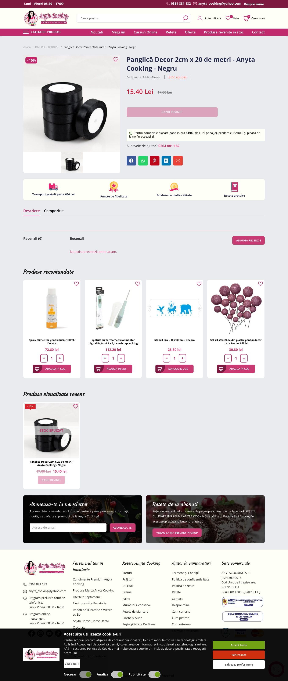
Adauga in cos (50, 369)
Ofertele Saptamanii (86, 597)
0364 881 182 (169, 145)
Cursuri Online (145, 32)
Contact (258, 32)
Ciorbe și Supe (132, 618)
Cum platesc (180, 618)
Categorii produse (46, 32)
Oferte (190, 32)
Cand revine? (51, 480)
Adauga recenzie (248, 240)
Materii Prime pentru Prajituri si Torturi (93, 636)
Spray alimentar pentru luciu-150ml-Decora (52, 341)
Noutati (97, 32)
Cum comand (181, 612)
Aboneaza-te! (122, 527)
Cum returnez (181, 624)
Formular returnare (185, 631)
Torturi (127, 573)
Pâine (126, 599)
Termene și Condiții (185, 573)
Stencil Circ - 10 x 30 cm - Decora (174, 340)
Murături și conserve (136, 605)
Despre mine (181, 605)
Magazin (118, 32)
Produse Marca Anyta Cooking (93, 591)
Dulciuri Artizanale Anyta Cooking (90, 647)
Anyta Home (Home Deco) (91, 621)
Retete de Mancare (135, 612)
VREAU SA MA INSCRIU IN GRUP (177, 533)
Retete (171, 32)
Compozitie (54, 210)
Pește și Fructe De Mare (138, 624)
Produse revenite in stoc (224, 32)
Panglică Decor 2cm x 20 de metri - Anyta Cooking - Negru (51, 463)
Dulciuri (127, 586)
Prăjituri (127, 580)
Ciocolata (79, 628)
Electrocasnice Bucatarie (89, 603)
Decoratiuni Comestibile (89, 656)
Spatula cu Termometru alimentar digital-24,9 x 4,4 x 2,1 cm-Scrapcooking (113, 341)
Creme (127, 592)
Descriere (31, 210)
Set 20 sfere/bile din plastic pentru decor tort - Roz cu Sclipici (236, 341)
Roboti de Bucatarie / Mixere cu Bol (92, 612)
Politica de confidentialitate (190, 580)
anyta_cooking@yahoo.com (44, 591)
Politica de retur (183, 586)
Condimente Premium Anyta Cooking (92, 582)
